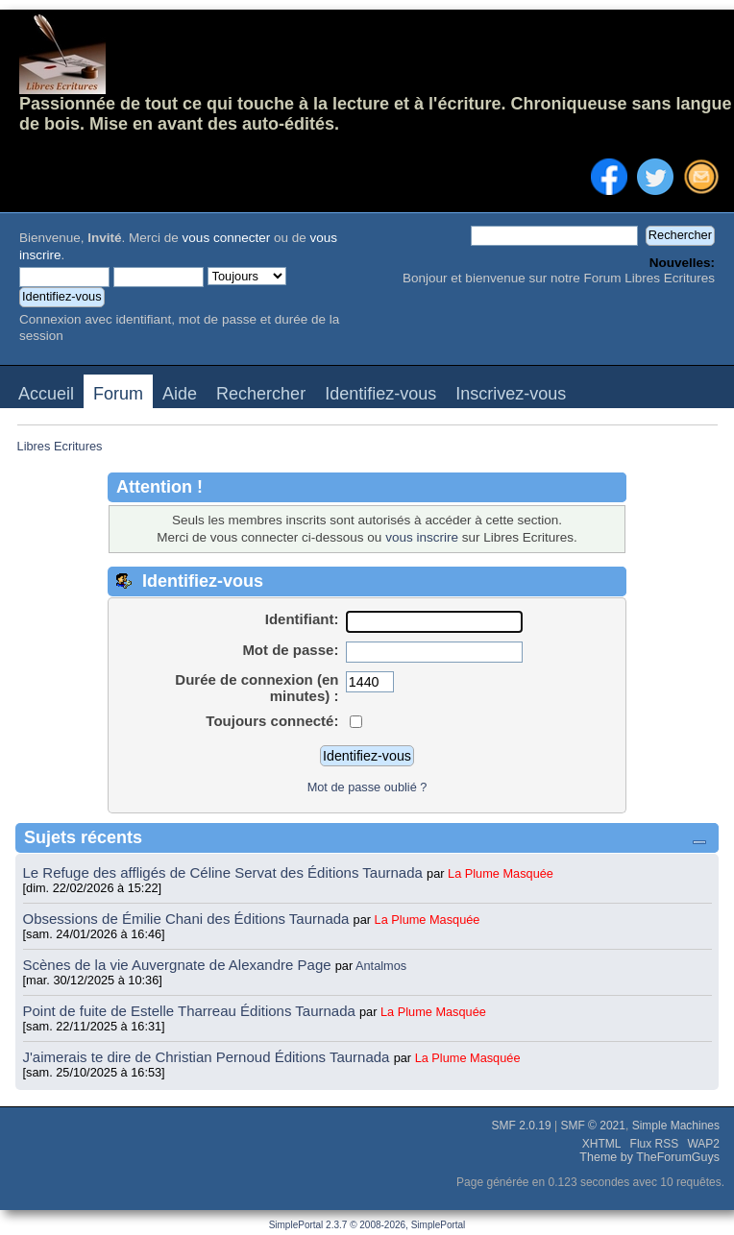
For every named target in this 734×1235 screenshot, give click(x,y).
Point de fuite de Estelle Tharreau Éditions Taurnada (191, 1011)
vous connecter (227, 237)
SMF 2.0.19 (521, 1125)
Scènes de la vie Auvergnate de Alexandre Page (179, 965)
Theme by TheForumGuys (649, 1157)
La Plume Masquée (500, 873)
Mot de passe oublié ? (367, 787)
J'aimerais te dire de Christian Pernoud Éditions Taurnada (208, 1057)
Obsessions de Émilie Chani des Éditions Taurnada (188, 918)
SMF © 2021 (592, 1125)
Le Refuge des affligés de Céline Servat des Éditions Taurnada (225, 872)
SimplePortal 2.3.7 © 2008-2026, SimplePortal (367, 1225)
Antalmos (380, 965)
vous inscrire (421, 537)
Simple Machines (676, 1125)
